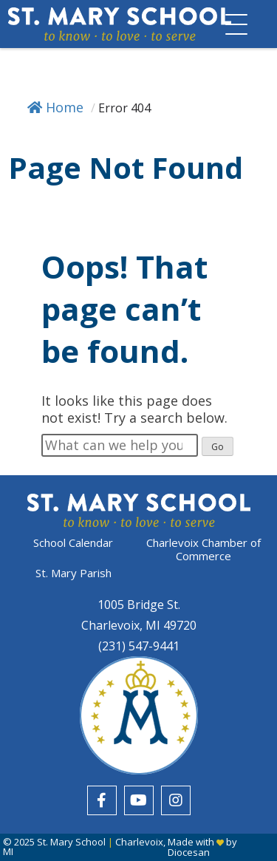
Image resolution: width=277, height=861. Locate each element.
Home (55, 107)
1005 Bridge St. (139, 604)
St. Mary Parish (73, 572)
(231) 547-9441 (138, 646)
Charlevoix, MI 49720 (138, 625)
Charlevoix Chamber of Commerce (203, 549)
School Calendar (73, 543)
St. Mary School (71, 841)
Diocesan (189, 852)
